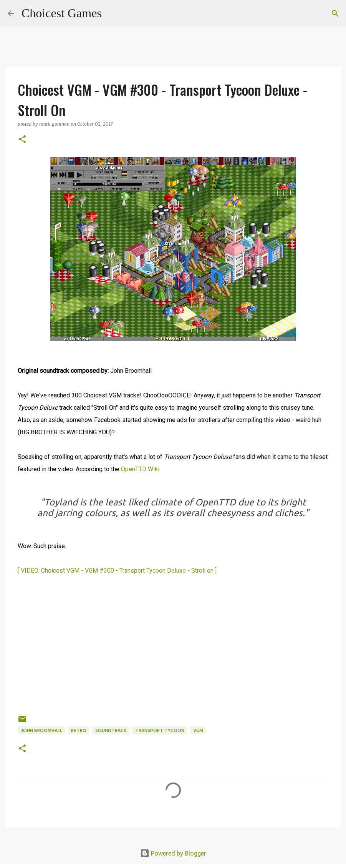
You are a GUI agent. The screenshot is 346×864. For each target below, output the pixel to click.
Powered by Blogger (173, 853)
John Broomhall (41, 730)
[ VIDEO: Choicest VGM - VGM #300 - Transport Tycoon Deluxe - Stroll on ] (117, 570)
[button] (22, 140)
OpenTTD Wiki (140, 469)
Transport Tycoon (159, 730)
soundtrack (110, 730)
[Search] (112, 13)
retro (78, 730)
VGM (198, 730)
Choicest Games (62, 13)
